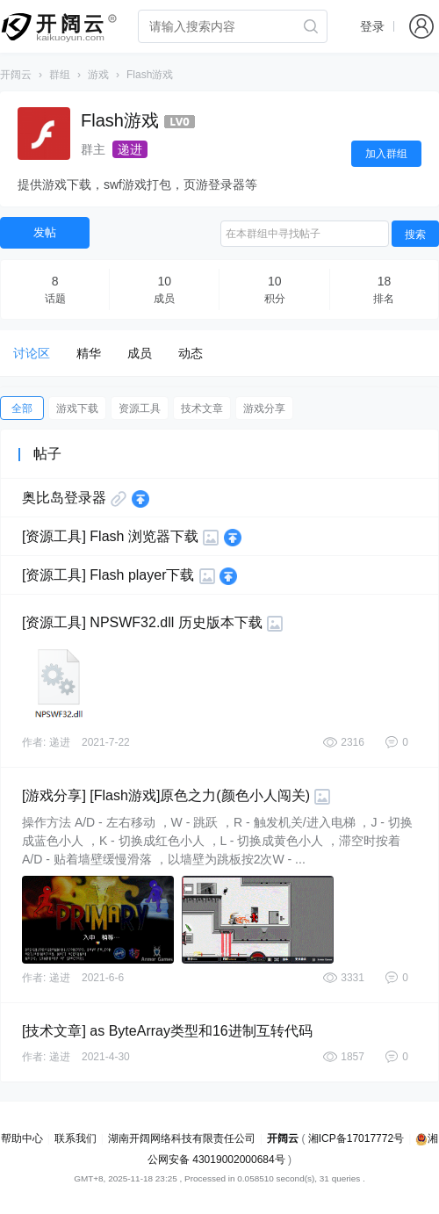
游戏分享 (264, 408)
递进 (130, 149)
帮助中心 (22, 1138)
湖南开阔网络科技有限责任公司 (181, 1138)
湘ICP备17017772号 (356, 1138)
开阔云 (16, 75)
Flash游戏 (149, 75)
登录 (372, 26)
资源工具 (140, 408)
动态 (190, 353)
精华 (88, 353)
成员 (139, 353)
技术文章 (202, 408)
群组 (59, 75)
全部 (21, 408)
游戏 (98, 75)
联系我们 (75, 1138)
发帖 (44, 232)
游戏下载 (77, 408)
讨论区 (31, 353)
